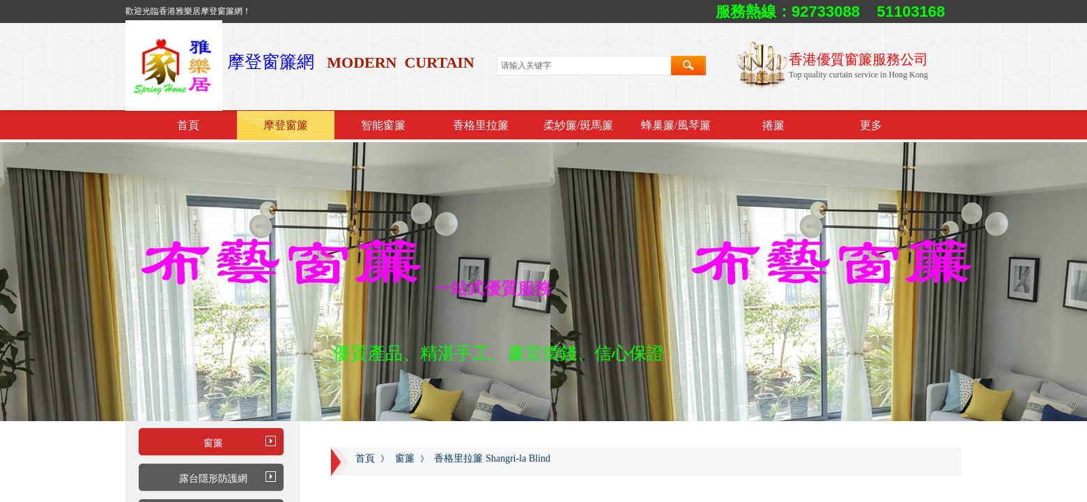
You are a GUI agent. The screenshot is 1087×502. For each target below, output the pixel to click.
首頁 (188, 125)
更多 (871, 125)
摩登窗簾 (285, 125)
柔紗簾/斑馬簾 (578, 125)
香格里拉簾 (481, 125)
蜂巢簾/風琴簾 (676, 125)
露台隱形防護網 (213, 478)
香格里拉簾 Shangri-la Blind (492, 458)
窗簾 (213, 443)
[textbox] (584, 65)
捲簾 (773, 125)
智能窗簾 (383, 125)
